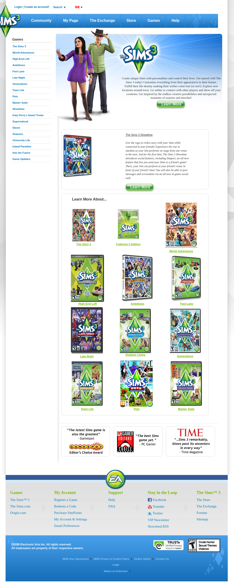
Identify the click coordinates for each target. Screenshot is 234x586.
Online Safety (142, 558)
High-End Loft (87, 304)
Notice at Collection (116, 571)
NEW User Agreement (76, 558)
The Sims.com (20, 506)
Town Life (87, 409)
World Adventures (181, 251)
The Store (203, 500)
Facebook (159, 500)
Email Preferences (67, 526)
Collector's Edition (128, 244)
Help (175, 20)
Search (57, 7)
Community (41, 20)
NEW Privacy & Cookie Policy (111, 558)
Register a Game (65, 500)
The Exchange (102, 20)
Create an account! (36, 7)
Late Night (87, 356)
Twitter (158, 513)
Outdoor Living (135, 355)
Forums (201, 513)
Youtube (158, 506)
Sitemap (202, 519)
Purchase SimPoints (68, 513)
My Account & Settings (70, 519)
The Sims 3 (83, 244)
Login (18, 7)
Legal (115, 564)
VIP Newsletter (158, 520)
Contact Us (162, 558)
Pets (136, 409)
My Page (70, 20)
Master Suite (186, 409)
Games (154, 20)
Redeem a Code (65, 506)
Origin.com (18, 513)
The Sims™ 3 (19, 500)
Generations (185, 356)
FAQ (111, 506)
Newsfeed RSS (158, 526)
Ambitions (137, 304)
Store (131, 20)
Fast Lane (186, 304)
